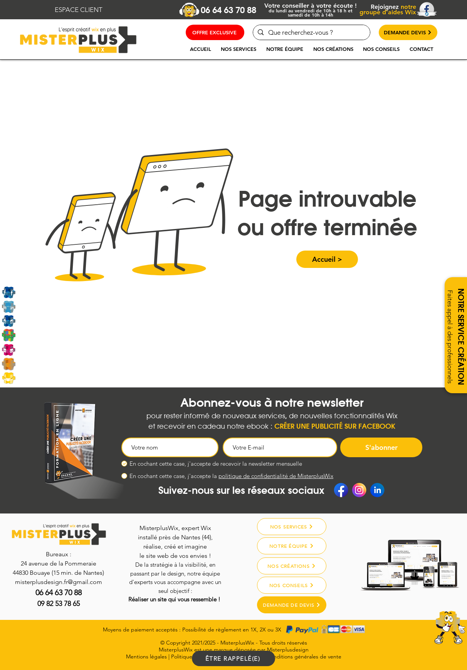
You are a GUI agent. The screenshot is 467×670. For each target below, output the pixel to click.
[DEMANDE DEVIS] (408, 32)
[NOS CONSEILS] (291, 585)
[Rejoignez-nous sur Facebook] (8, 292)
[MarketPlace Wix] (8, 378)
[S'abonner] (381, 447)
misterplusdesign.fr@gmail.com (58, 582)
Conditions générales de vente (304, 656)
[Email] (8, 349)
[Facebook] (341, 490)
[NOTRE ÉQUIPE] (291, 545)
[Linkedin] (8, 306)
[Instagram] (8, 321)
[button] (238, 49)
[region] (429, 636)
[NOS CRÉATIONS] (291, 565)
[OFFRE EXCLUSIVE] (215, 32)
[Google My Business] (8, 335)
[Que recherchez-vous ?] (311, 32)
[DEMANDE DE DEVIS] (291, 604)
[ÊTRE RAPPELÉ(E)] (233, 658)
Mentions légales (146, 656)
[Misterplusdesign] (8, 363)
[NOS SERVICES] (291, 526)
